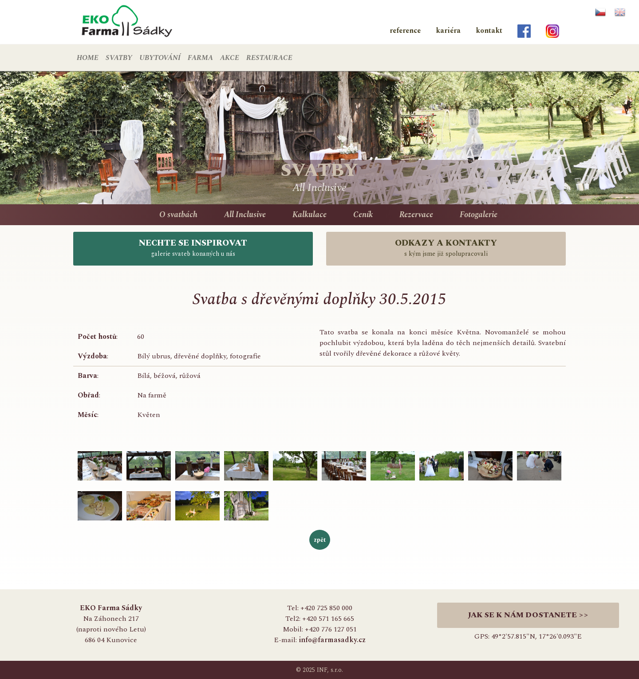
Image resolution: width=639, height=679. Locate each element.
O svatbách (178, 215)
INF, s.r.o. (330, 670)
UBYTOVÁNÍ (160, 57)
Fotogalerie (478, 215)
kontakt (489, 30)
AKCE (229, 57)
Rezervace (416, 215)
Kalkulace (309, 215)
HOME (88, 57)
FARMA (200, 57)
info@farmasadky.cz (332, 640)
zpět (320, 539)
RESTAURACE (269, 57)
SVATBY (119, 57)
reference (405, 30)
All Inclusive (245, 215)
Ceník (363, 215)
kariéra (448, 30)
